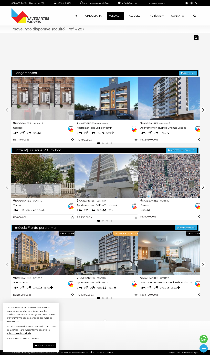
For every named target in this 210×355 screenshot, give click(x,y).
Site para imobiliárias (178, 352)
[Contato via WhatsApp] (204, 339)
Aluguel (135, 15)
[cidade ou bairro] (135, 53)
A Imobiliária (93, 15)
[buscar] (160, 53)
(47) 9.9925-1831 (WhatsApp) (94, 336)
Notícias (157, 15)
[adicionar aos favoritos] (68, 137)
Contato (178, 15)
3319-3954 (64, 3)
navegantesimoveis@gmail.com (96, 340)
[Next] (203, 110)
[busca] (194, 16)
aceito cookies (44, 345)
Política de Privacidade (103, 352)
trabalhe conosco (88, 343)
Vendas (115, 15)
